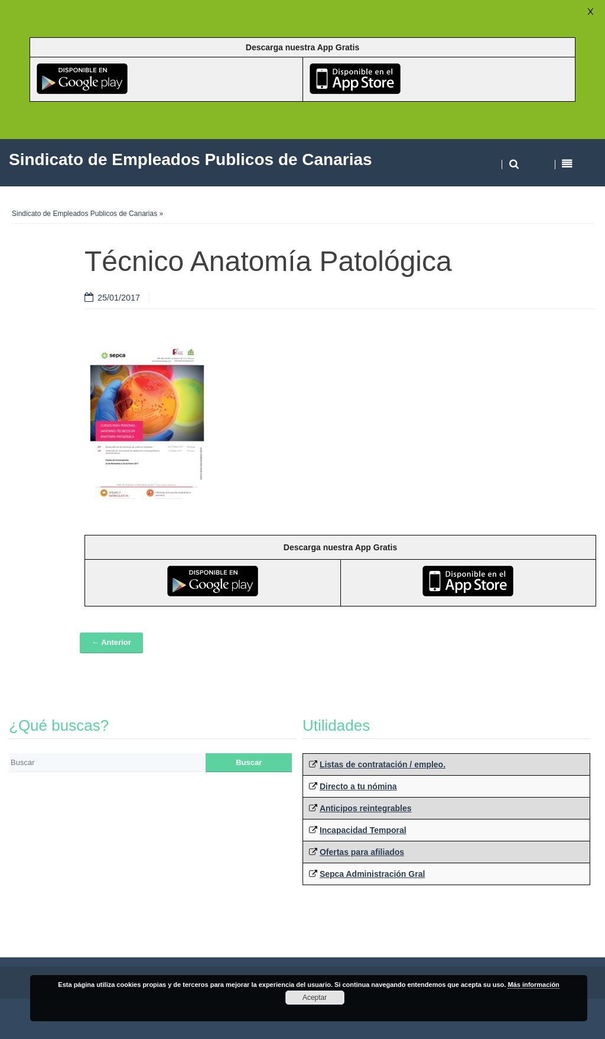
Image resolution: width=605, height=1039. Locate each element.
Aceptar (314, 997)
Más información (533, 984)
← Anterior (111, 642)
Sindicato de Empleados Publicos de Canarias (84, 213)
